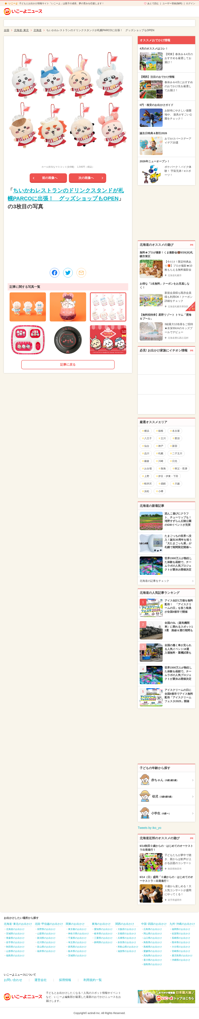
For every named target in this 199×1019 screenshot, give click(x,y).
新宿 (173, 446)
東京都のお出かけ (77, 929)
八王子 (147, 438)
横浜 (145, 430)
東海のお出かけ (101, 923)
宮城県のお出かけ (15, 933)
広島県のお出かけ (153, 929)
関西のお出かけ (124, 923)
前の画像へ (49, 177)
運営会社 (40, 980)
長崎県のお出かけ (181, 938)
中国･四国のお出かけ (154, 923)
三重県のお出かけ (103, 938)
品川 (145, 453)
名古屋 (175, 430)
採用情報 (65, 980)
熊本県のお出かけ (181, 942)
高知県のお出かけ (153, 955)
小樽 (159, 491)
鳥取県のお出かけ (153, 942)
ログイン (190, 3)
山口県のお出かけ (153, 938)
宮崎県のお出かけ (181, 951)
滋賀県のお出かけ (127, 951)
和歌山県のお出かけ (128, 946)
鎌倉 (145, 461)
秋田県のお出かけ (15, 946)
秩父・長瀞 (179, 468)
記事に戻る (68, 364)
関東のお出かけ (75, 923)
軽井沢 (147, 483)
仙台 (145, 446)
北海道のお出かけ (15, 929)
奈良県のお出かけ (127, 942)
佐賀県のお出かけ (181, 933)
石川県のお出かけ (46, 942)
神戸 (159, 446)
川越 (176, 483)
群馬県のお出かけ (77, 946)
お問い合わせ (13, 980)
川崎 (159, 461)
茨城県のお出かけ (77, 955)
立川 (162, 438)
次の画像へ (86, 177)
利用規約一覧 (92, 980)
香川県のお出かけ (153, 960)
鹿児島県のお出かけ (182, 955)
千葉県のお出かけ (77, 938)
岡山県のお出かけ (153, 933)
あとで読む (153, 3)
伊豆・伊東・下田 (167, 476)
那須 (176, 438)
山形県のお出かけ (15, 951)
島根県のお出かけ (153, 946)
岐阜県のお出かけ (103, 933)
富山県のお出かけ (46, 946)
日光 (173, 461)
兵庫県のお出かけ (127, 938)
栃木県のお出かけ (77, 951)
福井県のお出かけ (46, 951)
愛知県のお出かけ (103, 929)
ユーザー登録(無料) (172, 3)
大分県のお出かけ (181, 946)
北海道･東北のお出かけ (18, 923)
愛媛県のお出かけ (153, 951)
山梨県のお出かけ (46, 933)
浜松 (145, 491)
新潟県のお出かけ (46, 938)
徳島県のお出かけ (153, 964)
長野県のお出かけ (46, 929)
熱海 (162, 468)
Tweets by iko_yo (149, 827)
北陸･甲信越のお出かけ (49, 923)
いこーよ (13, 3)
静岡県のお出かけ (103, 942)
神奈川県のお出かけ (78, 933)
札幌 (159, 453)
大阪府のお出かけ (127, 929)
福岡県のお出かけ (181, 929)
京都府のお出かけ (127, 933)
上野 (145, 476)
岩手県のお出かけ (15, 942)
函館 (162, 483)
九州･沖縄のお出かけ (182, 923)
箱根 (159, 430)
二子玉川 (176, 453)
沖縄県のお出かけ (181, 960)
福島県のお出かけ (15, 955)
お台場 (147, 468)
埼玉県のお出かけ (77, 942)
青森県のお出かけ (15, 938)
